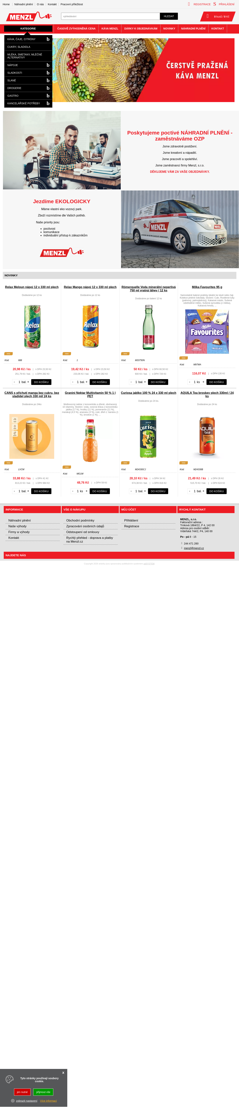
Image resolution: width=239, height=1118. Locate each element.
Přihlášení (131, 520)
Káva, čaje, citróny (21, 39)
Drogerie (14, 88)
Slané (11, 80)
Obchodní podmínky (80, 520)
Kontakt (52, 4)
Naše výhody (17, 526)
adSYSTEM (149, 564)
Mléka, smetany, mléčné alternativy (24, 56)
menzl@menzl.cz (194, 548)
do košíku (41, 382)
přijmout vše (43, 1092)
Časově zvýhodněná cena (76, 28)
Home (6, 4)
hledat (169, 16)
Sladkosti (14, 72)
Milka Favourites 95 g (207, 287)
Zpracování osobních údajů (85, 526)
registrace (199, 4)
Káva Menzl (109, 28)
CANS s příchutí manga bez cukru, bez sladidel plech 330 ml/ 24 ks (31, 394)
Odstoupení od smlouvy (82, 532)
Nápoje (12, 65)
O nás (40, 4)
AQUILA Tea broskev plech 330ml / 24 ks (207, 394)
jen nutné (22, 1092)
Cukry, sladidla (18, 46)
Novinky (169, 28)
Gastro (12, 95)
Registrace (131, 526)
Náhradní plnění (23, 4)
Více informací (48, 1100)
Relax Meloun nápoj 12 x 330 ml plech (31, 287)
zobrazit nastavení (26, 1100)
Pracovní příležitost (72, 4)
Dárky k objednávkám (140, 28)
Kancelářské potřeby (23, 103)
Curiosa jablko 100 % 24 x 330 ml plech (148, 392)
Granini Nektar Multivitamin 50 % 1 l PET (90, 394)
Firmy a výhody (19, 532)
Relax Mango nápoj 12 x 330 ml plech (90, 287)
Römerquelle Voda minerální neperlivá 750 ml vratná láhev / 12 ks (148, 288)
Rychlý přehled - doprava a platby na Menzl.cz (89, 539)
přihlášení (223, 4)
